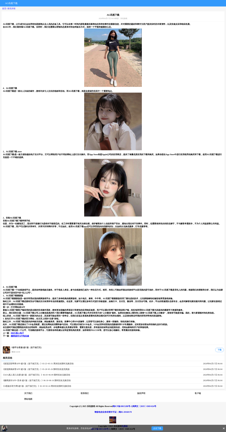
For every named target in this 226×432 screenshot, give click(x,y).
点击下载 (157, 428)
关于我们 (28, 393)
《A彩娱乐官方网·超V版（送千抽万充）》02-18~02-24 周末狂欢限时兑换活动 (113, 386)
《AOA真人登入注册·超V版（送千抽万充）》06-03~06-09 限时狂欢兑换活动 (113, 375)
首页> (4, 8)
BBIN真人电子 (17, 333)
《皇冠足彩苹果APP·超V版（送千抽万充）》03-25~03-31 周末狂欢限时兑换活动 (113, 363)
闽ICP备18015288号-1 (122, 406)
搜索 (193, 3)
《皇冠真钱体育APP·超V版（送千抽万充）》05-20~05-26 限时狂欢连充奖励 (113, 369)
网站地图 (28, 399)
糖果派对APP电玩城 (20, 336)
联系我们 (85, 393)
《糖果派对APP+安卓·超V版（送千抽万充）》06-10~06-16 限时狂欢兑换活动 (113, 380)
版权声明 (141, 393)
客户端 (198, 393)
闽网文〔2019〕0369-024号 (144, 406)
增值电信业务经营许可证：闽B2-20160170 (113, 412)
